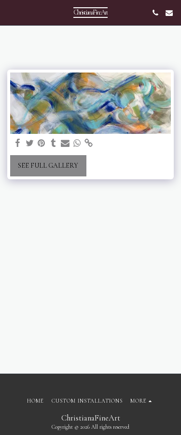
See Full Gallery (48, 165)
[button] (10, 12)
